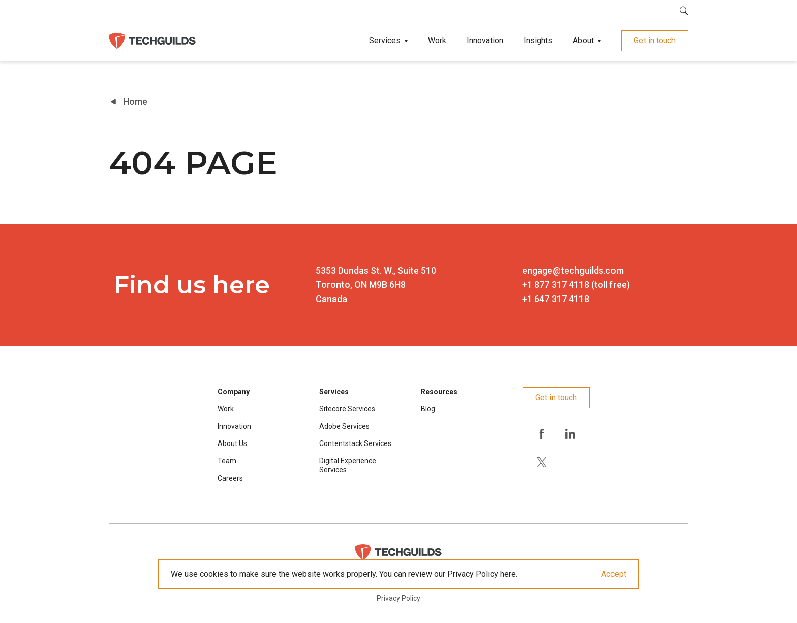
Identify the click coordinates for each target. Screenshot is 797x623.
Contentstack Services (355, 443)
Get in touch (655, 40)
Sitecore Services (347, 409)
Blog (428, 409)
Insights (538, 41)
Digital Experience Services (347, 465)
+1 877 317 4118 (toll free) (576, 284)
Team (227, 461)
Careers (230, 478)
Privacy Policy (398, 598)
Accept (613, 574)
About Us (232, 443)
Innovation (485, 41)
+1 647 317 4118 (555, 298)
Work (437, 41)
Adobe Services (344, 426)
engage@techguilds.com (573, 270)
